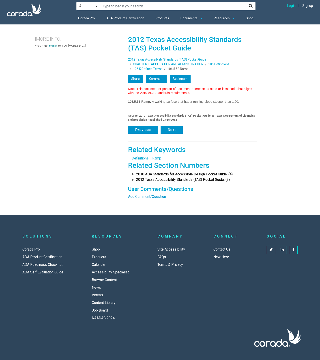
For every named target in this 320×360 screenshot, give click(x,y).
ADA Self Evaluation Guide (42, 272)
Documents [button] (189, 18)
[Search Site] (173, 6)
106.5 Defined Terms (147, 69)
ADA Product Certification (125, 18)
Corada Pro (86, 18)
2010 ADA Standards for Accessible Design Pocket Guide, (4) (184, 174)
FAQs (161, 257)
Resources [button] (222, 18)
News (96, 287)
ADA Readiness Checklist (42, 264)
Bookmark (180, 79)
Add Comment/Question (147, 196)
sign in (53, 45)
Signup (307, 6)
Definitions (140, 158)
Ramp (156, 158)
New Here (221, 257)
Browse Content (104, 280)
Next (172, 130)
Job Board (100, 310)
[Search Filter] (88, 6)
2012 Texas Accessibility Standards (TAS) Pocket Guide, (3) (183, 179)
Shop (249, 18)
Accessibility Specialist (110, 272)
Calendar (98, 264)
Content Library (104, 303)
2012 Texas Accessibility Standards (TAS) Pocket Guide (167, 59)
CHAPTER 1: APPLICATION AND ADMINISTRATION (168, 64)
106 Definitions (218, 64)
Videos (97, 295)
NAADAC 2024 (103, 318)
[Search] (251, 6)
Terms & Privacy (170, 264)
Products (162, 18)
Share (135, 79)
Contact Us (221, 249)
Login (291, 6)
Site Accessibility (171, 249)
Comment (156, 79)
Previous (143, 130)
